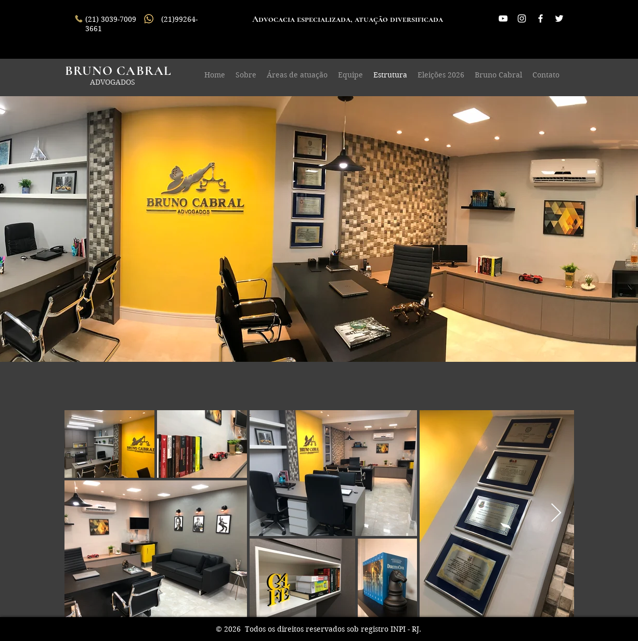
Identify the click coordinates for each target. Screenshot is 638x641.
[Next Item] (556, 513)
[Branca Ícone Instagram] (521, 18)
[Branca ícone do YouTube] (503, 18)
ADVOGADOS (112, 82)
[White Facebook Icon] (540, 18)
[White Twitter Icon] (559, 18)
